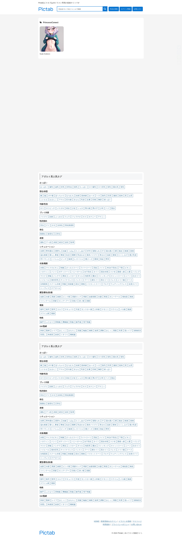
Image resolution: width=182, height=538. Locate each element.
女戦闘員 (43, 284)
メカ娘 (123, 309)
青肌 (105, 297)
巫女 (77, 284)
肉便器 (50, 335)
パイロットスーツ (94, 284)
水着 (42, 268)
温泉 (109, 255)
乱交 (68, 255)
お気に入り (137, 9)
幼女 (68, 208)
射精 (132, 251)
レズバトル (78, 259)
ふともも (43, 200)
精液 (126, 251)
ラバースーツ (86, 268)
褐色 (131, 297)
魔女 (94, 276)
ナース (129, 280)
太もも (76, 200)
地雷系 (87, 276)
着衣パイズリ (92, 255)
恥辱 (72, 242)
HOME (96, 521)
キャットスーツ (117, 276)
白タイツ (136, 276)
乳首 (83, 200)
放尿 (96, 330)
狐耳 (48, 309)
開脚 (73, 255)
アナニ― (101, 217)
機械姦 (65, 322)
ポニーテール (115, 297)
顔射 (51, 217)
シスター (71, 276)
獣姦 (72, 322)
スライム (114, 309)
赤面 (55, 242)
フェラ (67, 217)
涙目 (66, 242)
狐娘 (129, 309)
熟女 (113, 208)
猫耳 (42, 309)
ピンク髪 (66, 297)
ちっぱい (83, 187)
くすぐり (64, 335)
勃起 (102, 259)
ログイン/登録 (125, 9)
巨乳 (62, 187)
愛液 (96, 259)
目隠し (43, 335)
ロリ (42, 208)
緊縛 (48, 330)
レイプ (54, 330)
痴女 (120, 251)
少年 (102, 208)
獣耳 (53, 309)
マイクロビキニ (52, 268)
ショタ (80, 208)
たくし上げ (122, 255)
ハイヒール (44, 280)
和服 (64, 284)
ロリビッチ (50, 208)
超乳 (57, 187)
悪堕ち (58, 251)
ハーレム (55, 259)
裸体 (114, 255)
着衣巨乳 (54, 280)
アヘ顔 (48, 242)
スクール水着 (55, 284)
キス (84, 217)
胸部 (100, 200)
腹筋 (115, 196)
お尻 (130, 196)
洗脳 (79, 330)
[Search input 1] (80, 8)
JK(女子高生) (112, 268)
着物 (83, 284)
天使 (77, 309)
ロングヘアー (64, 301)
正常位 (58, 234)
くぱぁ (71, 251)
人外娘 (97, 309)
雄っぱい (107, 200)
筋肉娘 (84, 196)
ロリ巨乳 (101, 187)
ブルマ (105, 284)
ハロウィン (44, 272)
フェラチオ (76, 217)
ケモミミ (105, 309)
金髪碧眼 (92, 297)
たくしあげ (80, 251)
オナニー (92, 217)
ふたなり (49, 322)
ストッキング (103, 276)
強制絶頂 (137, 330)
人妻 (128, 272)
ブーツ (87, 280)
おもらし (71, 330)
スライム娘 (44, 313)
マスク (43, 276)
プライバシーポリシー (120, 524)
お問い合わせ (136, 524)
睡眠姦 (72, 335)
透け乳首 (132, 255)
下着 (121, 268)
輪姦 (85, 330)
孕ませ (102, 255)
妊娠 (64, 251)
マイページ (137, 521)
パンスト (78, 280)
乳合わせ (81, 255)
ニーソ (128, 276)
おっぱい (43, 187)
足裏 (88, 200)
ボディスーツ (64, 272)
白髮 (100, 297)
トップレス (44, 288)
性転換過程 (69, 225)
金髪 (42, 297)
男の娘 (87, 208)
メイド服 (121, 280)
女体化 (60, 225)
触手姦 (78, 322)
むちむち (70, 196)
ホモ (53, 225)
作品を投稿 (114, 9)
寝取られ (96, 251)
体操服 (70, 284)
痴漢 (70, 259)
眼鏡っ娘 (121, 272)
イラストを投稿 (125, 521)
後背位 (50, 234)
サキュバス (69, 309)
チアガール (55, 288)
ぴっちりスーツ (72, 268)
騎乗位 (43, 234)
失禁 (120, 330)
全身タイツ (133, 284)
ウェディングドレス (119, 284)
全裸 (42, 251)
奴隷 (57, 335)
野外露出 (49, 251)
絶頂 (61, 242)
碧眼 (88, 301)
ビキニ (127, 268)
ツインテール (45, 301)
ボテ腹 (50, 196)
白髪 (48, 297)
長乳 (109, 187)
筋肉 (121, 196)
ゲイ (48, 225)
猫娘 (53, 313)
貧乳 (76, 187)
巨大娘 (69, 200)
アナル (61, 200)
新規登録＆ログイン (109, 521)
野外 (107, 259)
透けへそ (88, 259)
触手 (42, 322)
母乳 (122, 187)
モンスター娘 (87, 309)
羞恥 (42, 242)
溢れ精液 (43, 255)
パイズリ (43, 217)
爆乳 (51, 187)
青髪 (85, 297)
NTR (88, 251)
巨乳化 (69, 187)
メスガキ (60, 208)
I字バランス (45, 259)
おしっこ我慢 (111, 330)
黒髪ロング (76, 297)
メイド (102, 268)
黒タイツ (104, 280)
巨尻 (109, 196)
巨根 (94, 200)
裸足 (64, 276)
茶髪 (55, 301)
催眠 (91, 330)
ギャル (80, 276)
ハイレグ (136, 272)
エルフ (60, 309)
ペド (107, 208)
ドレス (113, 280)
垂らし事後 (54, 255)
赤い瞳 (81, 301)
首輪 (49, 276)
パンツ (54, 272)
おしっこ (62, 330)
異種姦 (58, 322)
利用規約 (106, 524)
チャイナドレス (67, 280)
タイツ (96, 272)
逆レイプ (128, 330)
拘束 (42, 330)
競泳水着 (104, 272)
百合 (42, 225)
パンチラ (57, 276)
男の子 (95, 208)
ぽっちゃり (60, 196)
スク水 (113, 272)
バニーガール (77, 272)
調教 (102, 330)
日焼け (74, 301)
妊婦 (77, 196)
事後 (62, 255)
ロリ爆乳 (92, 187)
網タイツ (95, 280)
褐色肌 (125, 297)
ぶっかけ (58, 217)
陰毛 (104, 196)
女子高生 (87, 272)
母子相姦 (86, 322)
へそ (98, 196)
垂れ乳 (115, 187)
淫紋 (95, 268)
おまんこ (53, 200)
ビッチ (63, 259)
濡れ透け (109, 251)
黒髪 (53, 297)
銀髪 (59, 297)
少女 (73, 208)
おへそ (91, 196)
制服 (62, 268)
